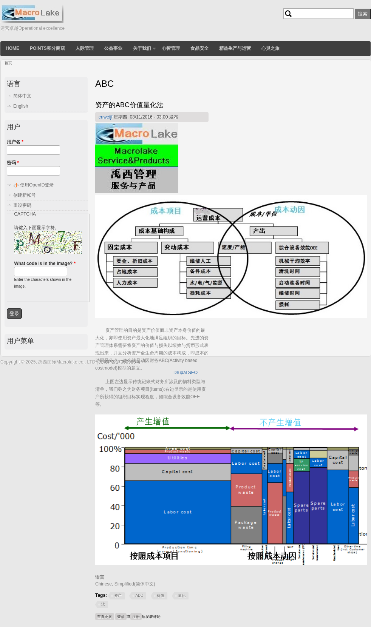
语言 (99, 577)
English (20, 106)
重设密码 (22, 205)
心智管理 (171, 48)
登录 (121, 617)
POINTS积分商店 (47, 48)
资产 (118, 595)
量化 (182, 595)
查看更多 (105, 616)
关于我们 (142, 48)
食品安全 (199, 48)
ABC (139, 595)
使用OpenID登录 (37, 185)
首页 (8, 63)
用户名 (15, 142)
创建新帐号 (24, 195)
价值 (160, 595)
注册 (136, 617)
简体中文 (22, 96)
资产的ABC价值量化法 (129, 105)
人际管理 (85, 48)
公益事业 (113, 48)
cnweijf (106, 117)
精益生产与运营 (235, 48)
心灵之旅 (270, 48)
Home (12, 48)
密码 (13, 162)
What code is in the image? (45, 263)
